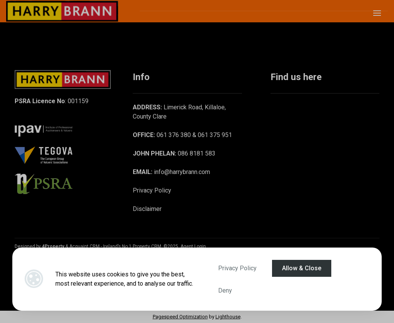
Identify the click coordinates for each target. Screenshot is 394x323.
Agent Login (193, 246)
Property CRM (147, 246)
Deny (225, 290)
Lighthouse (227, 317)
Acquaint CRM (84, 246)
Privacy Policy (237, 268)
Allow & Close (301, 268)
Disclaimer (147, 209)
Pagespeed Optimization (180, 317)
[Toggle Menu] (377, 15)
